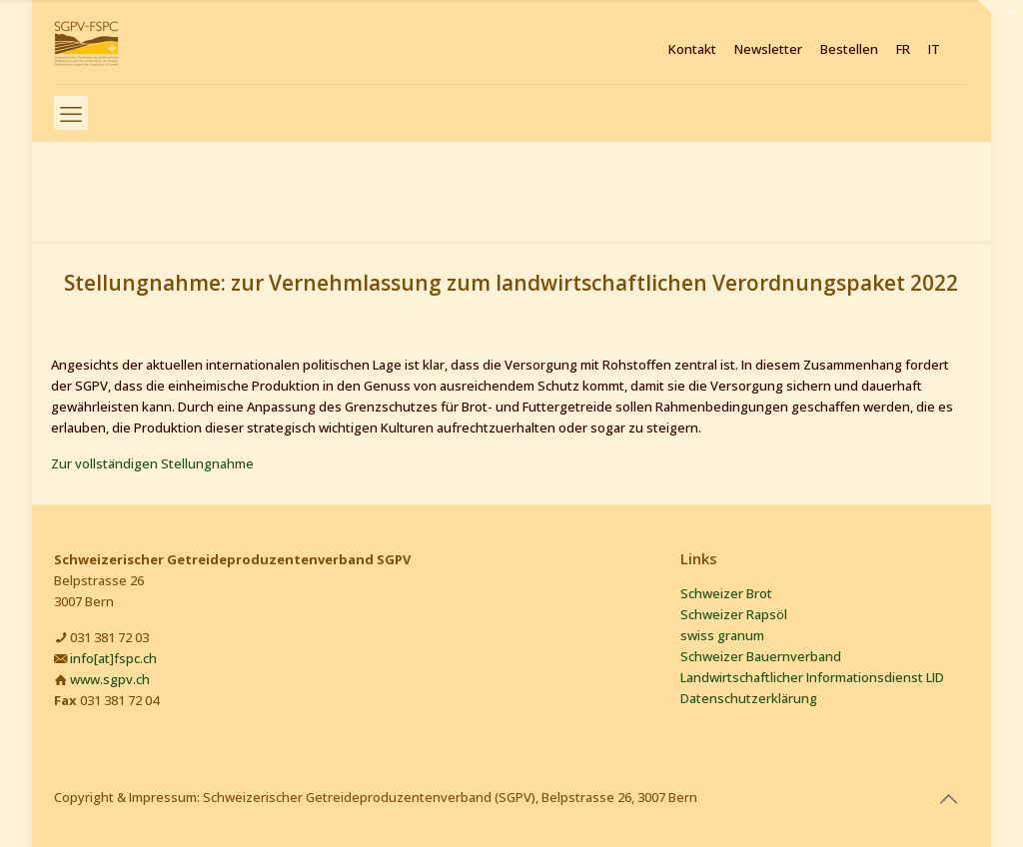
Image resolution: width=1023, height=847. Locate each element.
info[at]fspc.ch (113, 658)
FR (903, 49)
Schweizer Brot (726, 593)
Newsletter (768, 49)
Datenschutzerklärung (748, 698)
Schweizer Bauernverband (760, 656)
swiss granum (722, 635)
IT (934, 49)
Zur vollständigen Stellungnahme (152, 463)
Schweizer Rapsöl (733, 614)
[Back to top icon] (948, 799)
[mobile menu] (71, 113)
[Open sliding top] (1000, 22)
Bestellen (849, 49)
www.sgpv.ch (110, 679)
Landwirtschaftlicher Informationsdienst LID (812, 677)
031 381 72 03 (109, 637)
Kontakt (692, 49)
